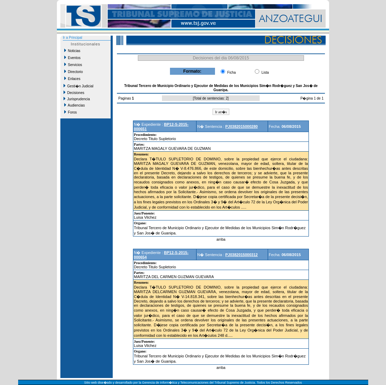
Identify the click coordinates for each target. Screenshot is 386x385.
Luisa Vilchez (145, 217)
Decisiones (74, 92)
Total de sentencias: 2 (211, 98)
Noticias (72, 51)
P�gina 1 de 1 (312, 98)
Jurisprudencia (77, 99)
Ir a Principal (72, 37)
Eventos (72, 58)
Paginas (125, 98)
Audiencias (74, 105)
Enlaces (72, 79)
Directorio (73, 72)
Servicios (73, 65)
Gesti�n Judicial (79, 86)
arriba (220, 239)
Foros (70, 112)
